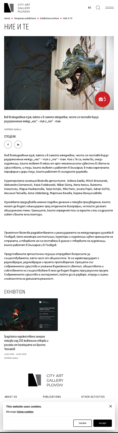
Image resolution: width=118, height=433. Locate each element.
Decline (82, 423)
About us (11, 397)
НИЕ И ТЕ (68, 18)
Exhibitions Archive (49, 18)
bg (89, 8)
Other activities (93, 397)
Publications (52, 397)
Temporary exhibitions (25, 18)
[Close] (110, 406)
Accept (102, 423)
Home (7, 18)
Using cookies (25, 411)
